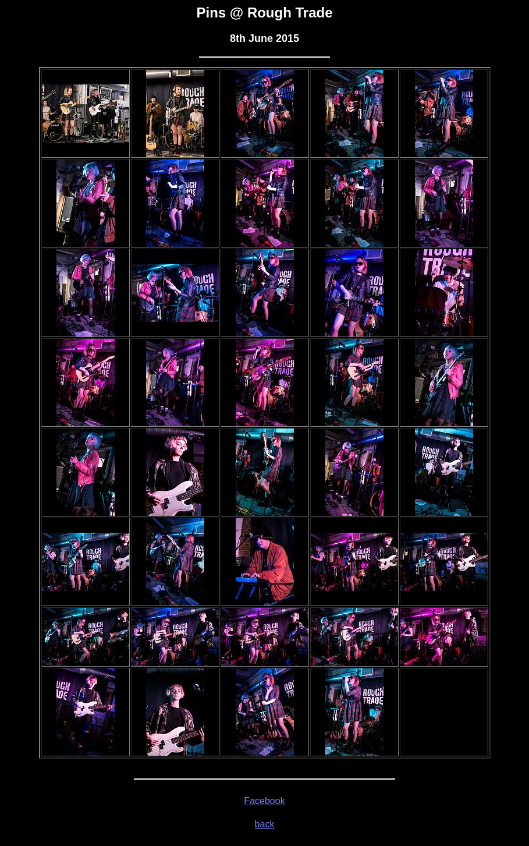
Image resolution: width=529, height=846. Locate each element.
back (265, 824)
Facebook (264, 801)
